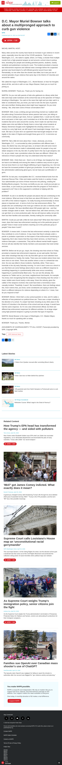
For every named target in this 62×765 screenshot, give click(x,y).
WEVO (6, 759)
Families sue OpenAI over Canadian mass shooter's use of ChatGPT (31, 665)
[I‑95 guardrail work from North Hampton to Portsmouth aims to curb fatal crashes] (8, 390)
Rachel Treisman (8, 492)
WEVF (5, 753)
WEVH (5, 754)
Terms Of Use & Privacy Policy (12, 743)
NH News (17, 359)
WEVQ (6, 760)
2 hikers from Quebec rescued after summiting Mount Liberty (34, 362)
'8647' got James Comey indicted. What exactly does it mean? (29, 486)
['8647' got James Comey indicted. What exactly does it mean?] (30, 466)
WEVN (5, 757)
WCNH (6, 750)
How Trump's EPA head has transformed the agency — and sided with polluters (30, 427)
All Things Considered (21, 400)
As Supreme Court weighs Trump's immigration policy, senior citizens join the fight (29, 604)
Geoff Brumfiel (8, 670)
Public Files (7, 746)
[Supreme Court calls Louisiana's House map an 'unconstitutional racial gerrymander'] (30, 520)
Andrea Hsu (7, 611)
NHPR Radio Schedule (10, 735)
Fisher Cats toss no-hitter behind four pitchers (29, 375)
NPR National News (14, 334)
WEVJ (5, 756)
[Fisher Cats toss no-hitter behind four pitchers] (8, 376)
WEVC (5, 751)
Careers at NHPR (9, 739)
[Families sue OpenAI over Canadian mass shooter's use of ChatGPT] (30, 645)
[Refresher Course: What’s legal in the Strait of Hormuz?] (8, 403)
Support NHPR (14, 701)
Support (56, 3)
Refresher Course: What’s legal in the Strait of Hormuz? (32, 402)
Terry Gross (7, 433)
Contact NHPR (8, 731)
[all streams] (59, 762)
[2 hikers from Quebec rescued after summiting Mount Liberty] (8, 363)
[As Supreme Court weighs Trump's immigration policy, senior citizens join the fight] (30, 582)
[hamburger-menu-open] (3, 3)
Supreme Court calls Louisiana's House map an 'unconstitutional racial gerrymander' (29, 541)
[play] (3, 763)
